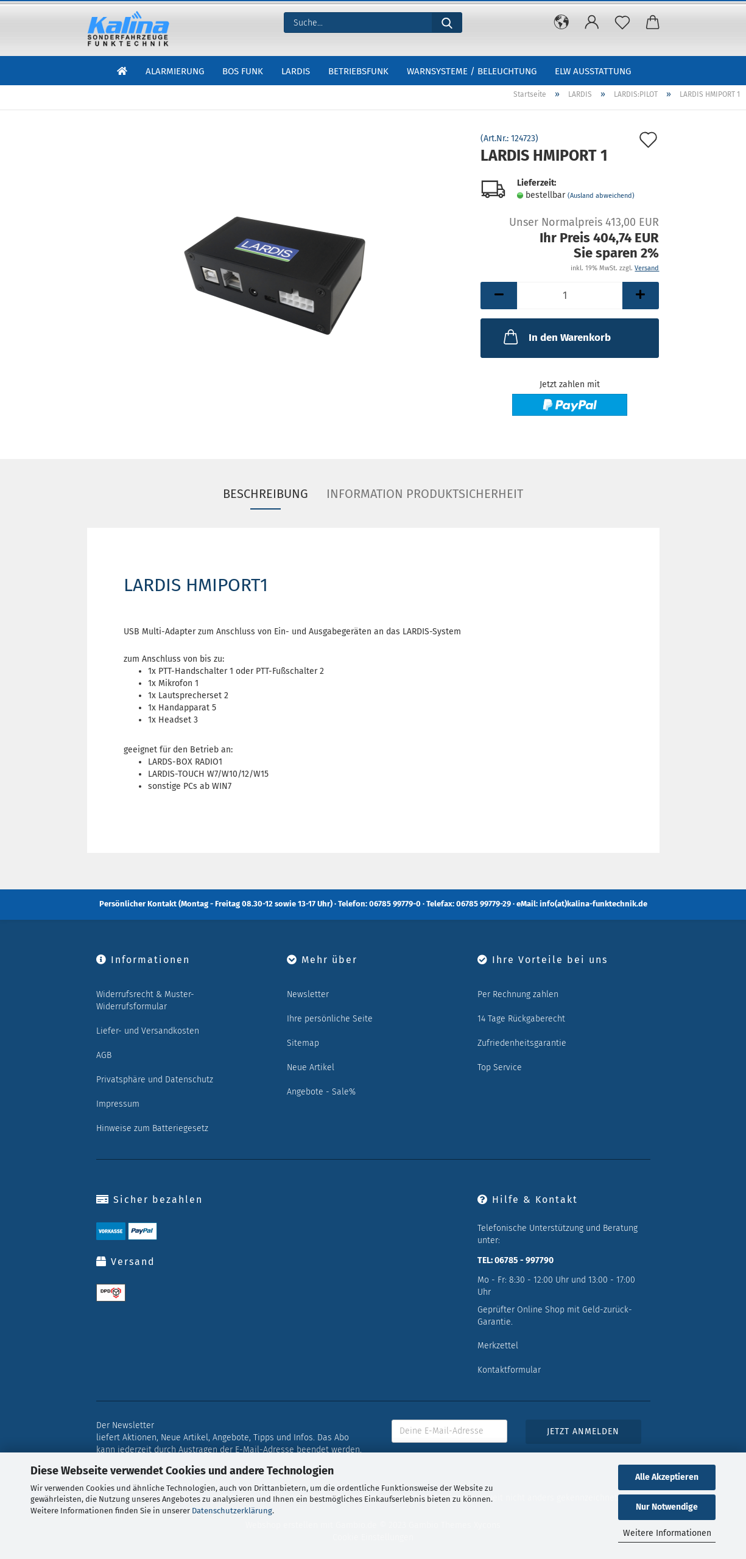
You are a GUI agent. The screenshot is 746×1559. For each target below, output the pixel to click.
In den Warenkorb (556, 336)
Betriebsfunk (358, 71)
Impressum (117, 1104)
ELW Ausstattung (593, 71)
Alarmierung (175, 71)
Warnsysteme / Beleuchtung (472, 71)
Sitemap (303, 1043)
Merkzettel (497, 1345)
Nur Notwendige (667, 1507)
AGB (103, 1055)
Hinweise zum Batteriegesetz (152, 1128)
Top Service (499, 1067)
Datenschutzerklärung (232, 1510)
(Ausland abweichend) (601, 196)
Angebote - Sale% (321, 1092)
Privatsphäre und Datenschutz (154, 1079)
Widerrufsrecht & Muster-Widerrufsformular (145, 1000)
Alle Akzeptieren (666, 1477)
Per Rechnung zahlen (517, 994)
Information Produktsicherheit (424, 493)
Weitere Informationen (667, 1533)
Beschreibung (265, 493)
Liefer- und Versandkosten (147, 1031)
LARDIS (295, 71)
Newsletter (308, 994)
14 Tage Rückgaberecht (521, 1019)
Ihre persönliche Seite (330, 1019)
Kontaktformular (509, 1370)
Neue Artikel (310, 1067)
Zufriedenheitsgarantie (521, 1043)
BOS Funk (242, 71)
